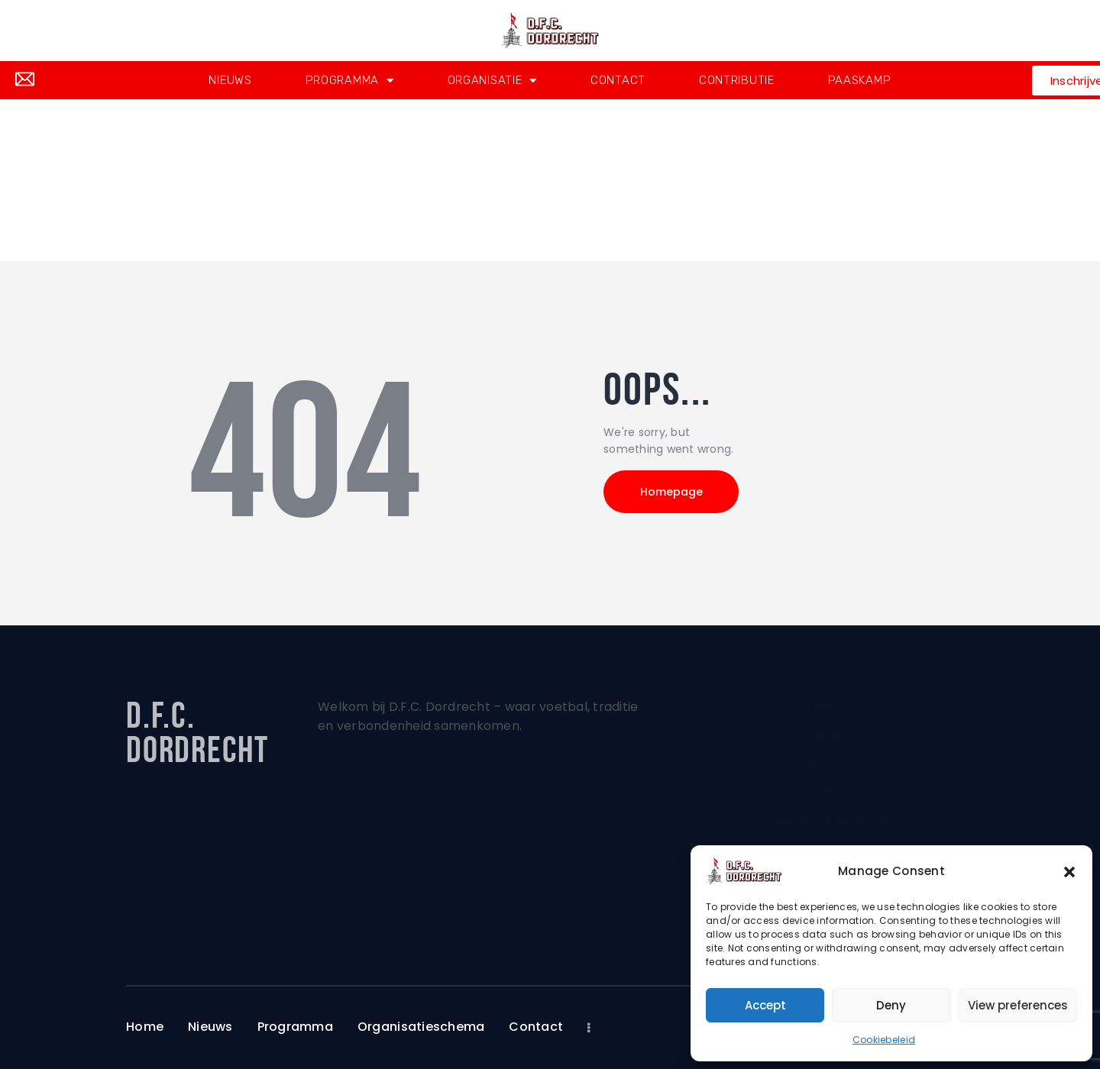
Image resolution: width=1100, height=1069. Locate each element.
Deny (891, 1005)
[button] (1069, 871)
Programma (350, 80)
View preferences (1018, 1005)
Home (509, 208)
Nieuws (230, 80)
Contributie (737, 80)
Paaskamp (859, 80)
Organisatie (492, 80)
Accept (765, 1005)
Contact (617, 80)
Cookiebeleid (883, 1039)
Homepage (672, 491)
